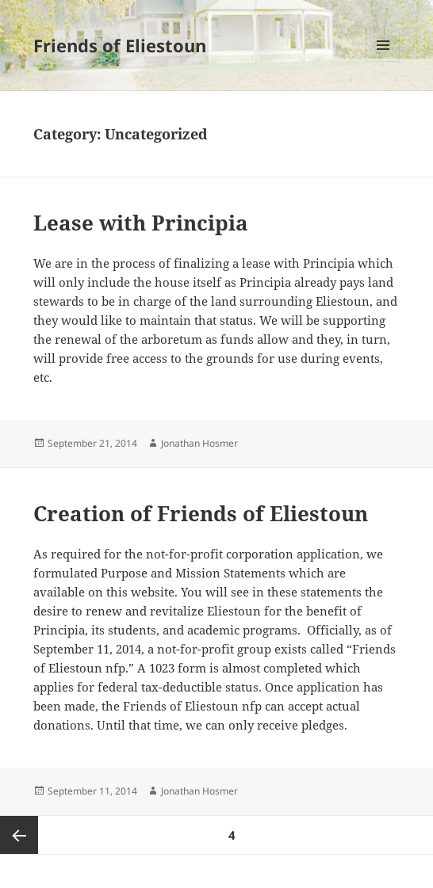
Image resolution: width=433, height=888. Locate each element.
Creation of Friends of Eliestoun (200, 513)
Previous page (19, 835)
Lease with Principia (140, 222)
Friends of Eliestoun (119, 45)
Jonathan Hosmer (199, 443)
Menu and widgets (383, 61)
